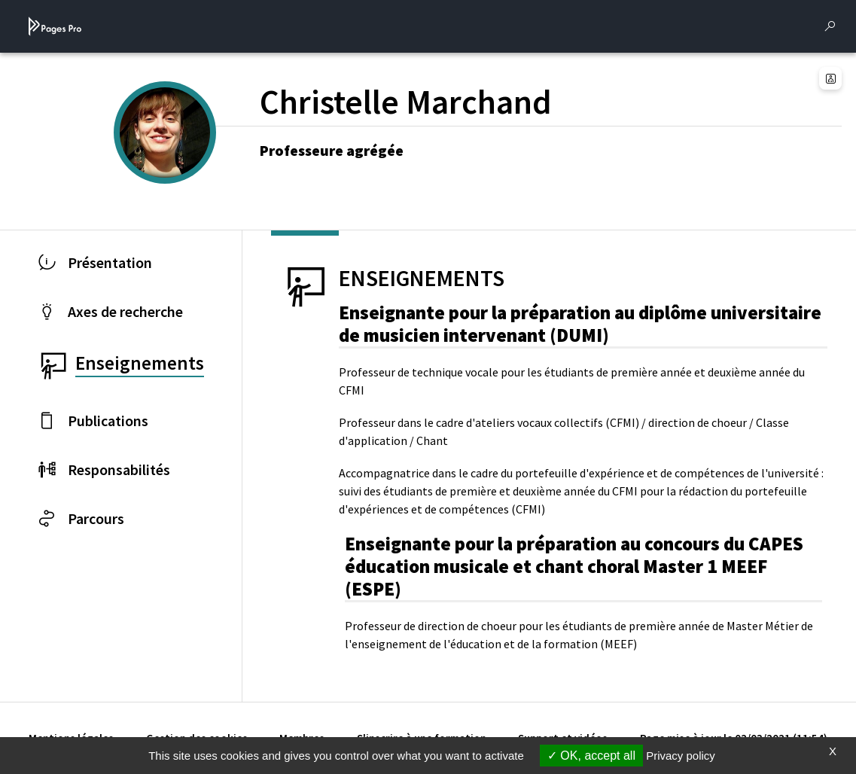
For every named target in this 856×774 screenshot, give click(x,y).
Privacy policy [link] (680, 755)
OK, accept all (591, 755)
